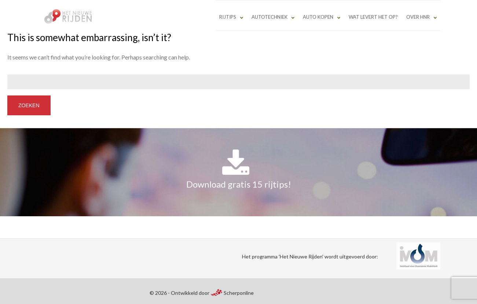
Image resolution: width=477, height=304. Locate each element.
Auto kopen (318, 17)
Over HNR (418, 17)
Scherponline (232, 293)
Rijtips (227, 17)
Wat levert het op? (373, 17)
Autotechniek (269, 17)
